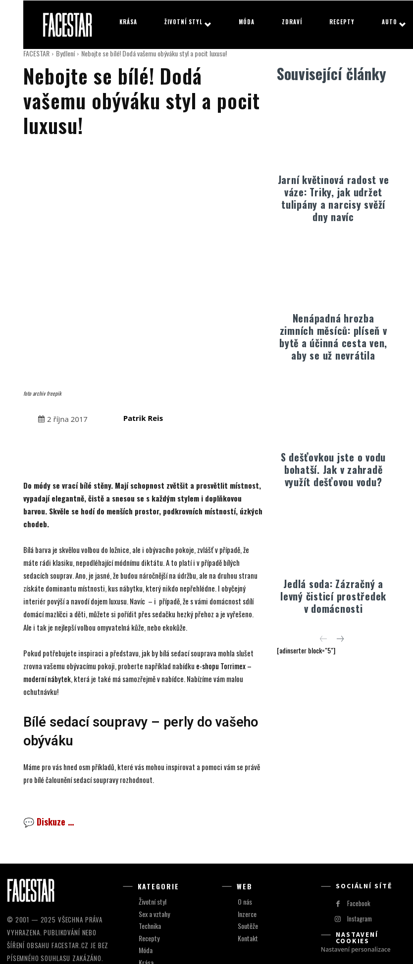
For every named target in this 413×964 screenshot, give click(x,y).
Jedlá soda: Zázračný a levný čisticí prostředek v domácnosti (333, 596)
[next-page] (339, 639)
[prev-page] (323, 639)
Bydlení (65, 53)
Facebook (356, 823)
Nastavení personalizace (356, 869)
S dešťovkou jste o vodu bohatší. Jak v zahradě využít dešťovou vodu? (333, 469)
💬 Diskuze (48, 741)
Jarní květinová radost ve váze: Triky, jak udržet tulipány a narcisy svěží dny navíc (333, 198)
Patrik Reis (143, 338)
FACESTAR (36, 53)
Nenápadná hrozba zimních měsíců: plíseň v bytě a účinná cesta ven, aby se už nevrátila (333, 337)
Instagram (358, 839)
